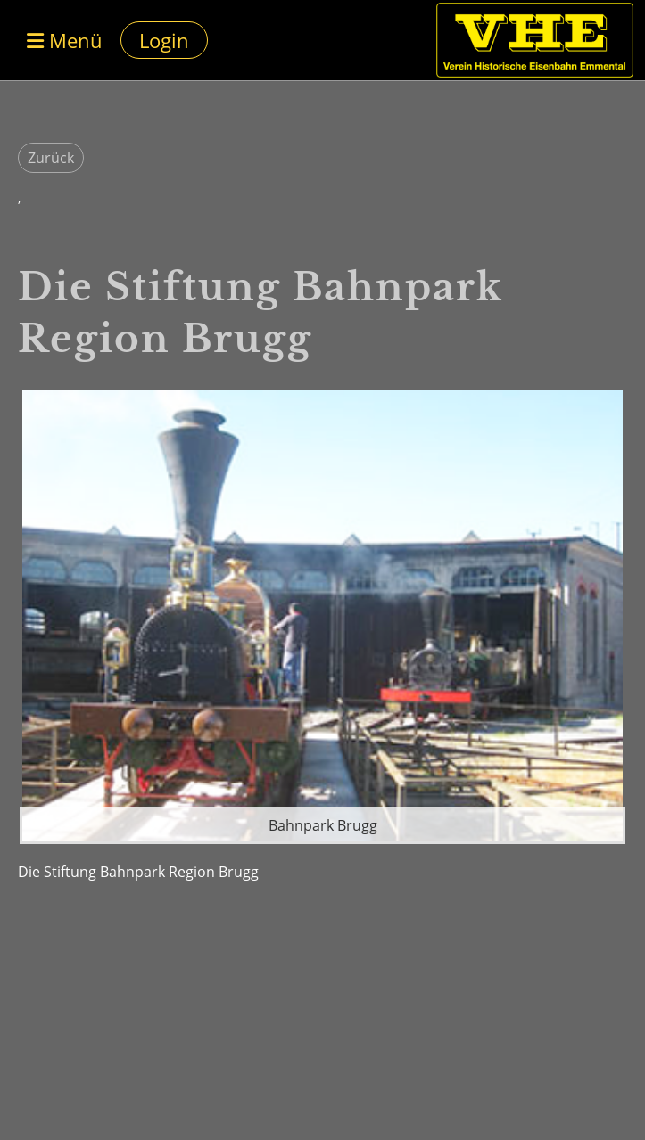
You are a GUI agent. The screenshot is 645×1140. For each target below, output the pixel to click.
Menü (65, 40)
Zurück (51, 158)
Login (164, 40)
